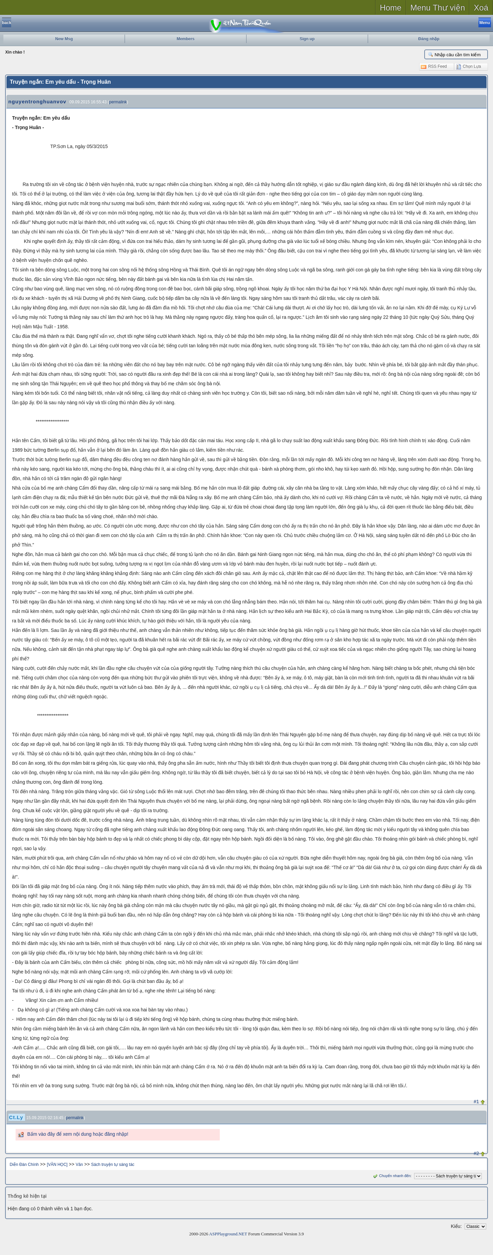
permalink (118, 102)
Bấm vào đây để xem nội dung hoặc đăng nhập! (77, 1134)
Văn (79, 1164)
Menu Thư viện (437, 7)
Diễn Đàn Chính (24, 1164)
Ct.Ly (16, 1117)
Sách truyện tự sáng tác (112, 1164)
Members (186, 39)
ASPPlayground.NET (228, 1233)
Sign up (307, 39)
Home (391, 7)
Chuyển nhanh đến (391, 1176)
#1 (476, 1101)
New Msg (64, 39)
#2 (476, 1153)
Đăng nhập (428, 39)
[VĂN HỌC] (57, 1164)
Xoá (481, 7)
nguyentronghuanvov (37, 101)
